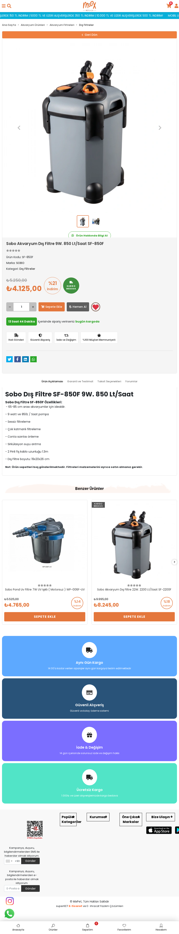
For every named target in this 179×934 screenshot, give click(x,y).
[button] (19, 127)
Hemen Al (77, 307)
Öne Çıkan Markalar (131, 819)
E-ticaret (75, 906)
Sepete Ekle (51, 307)
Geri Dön (89, 35)
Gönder (30, 861)
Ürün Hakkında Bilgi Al (90, 235)
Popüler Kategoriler (69, 819)
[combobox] (9, 861)
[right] (174, 562)
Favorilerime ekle (96, 307)
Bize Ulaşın (160, 817)
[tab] (52, 381)
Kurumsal (98, 817)
